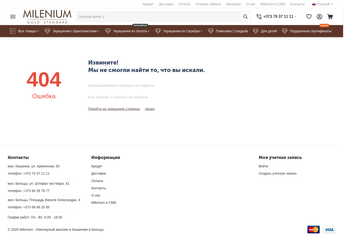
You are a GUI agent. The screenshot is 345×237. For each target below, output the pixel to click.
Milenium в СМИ (272, 4)
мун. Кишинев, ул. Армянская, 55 (34, 166)
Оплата (184, 4)
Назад (149, 109)
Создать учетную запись (278, 173)
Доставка (166, 4)
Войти (263, 166)
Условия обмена (208, 4)
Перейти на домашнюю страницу (114, 109)
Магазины (233, 4)
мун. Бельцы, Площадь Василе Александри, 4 (44, 200)
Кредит (148, 4)
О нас (250, 4)
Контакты (297, 4)
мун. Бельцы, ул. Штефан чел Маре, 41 (38, 183)
